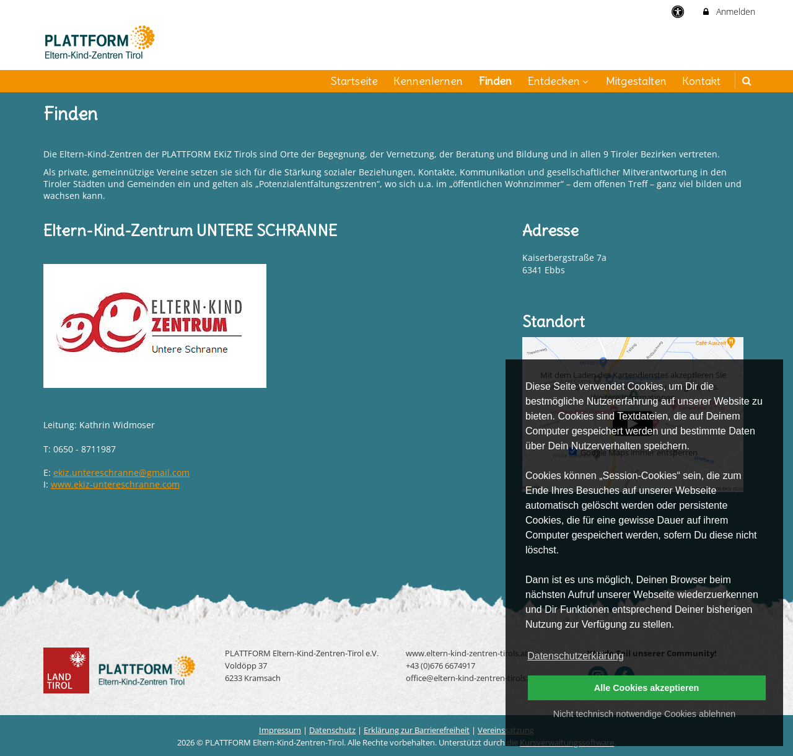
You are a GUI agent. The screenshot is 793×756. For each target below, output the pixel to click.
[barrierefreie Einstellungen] (679, 11)
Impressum (280, 730)
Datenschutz (332, 730)
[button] (746, 81)
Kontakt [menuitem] (701, 81)
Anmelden (728, 11)
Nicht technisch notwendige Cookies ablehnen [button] (644, 714)
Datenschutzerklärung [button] (575, 656)
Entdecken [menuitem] (559, 81)
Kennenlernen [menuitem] (428, 81)
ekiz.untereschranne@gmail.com (121, 472)
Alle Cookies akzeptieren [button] (646, 688)
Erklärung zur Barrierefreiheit (417, 730)
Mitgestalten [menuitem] (636, 81)
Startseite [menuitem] (354, 81)
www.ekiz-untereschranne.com (115, 484)
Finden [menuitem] (495, 81)
